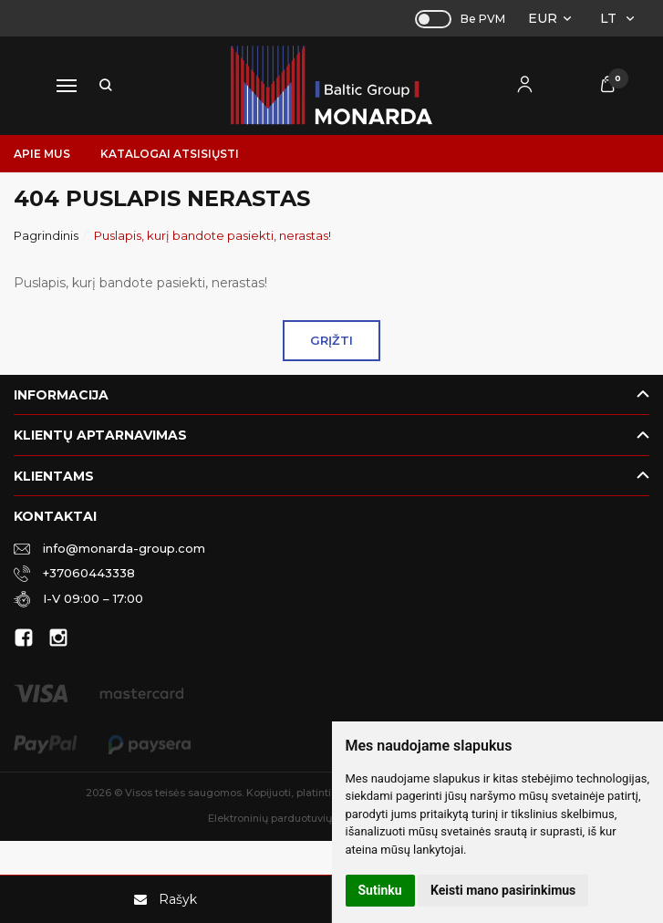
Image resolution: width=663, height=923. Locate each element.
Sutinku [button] (380, 890)
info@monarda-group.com (109, 547)
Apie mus (42, 154)
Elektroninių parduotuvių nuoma (289, 818)
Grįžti (331, 340)
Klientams (54, 476)
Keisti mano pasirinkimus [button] (502, 890)
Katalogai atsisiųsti (169, 154)
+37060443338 (74, 572)
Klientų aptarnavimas (100, 435)
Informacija (61, 395)
